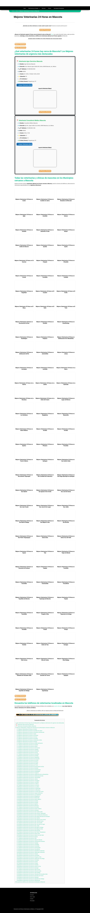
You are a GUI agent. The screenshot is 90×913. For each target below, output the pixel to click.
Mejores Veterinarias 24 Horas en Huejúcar (28, 772)
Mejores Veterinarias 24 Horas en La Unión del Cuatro (30, 791)
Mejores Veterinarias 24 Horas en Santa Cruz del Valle (30, 835)
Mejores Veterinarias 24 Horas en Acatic (27, 729)
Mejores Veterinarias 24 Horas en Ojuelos (27, 804)
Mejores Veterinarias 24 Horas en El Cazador (28, 758)
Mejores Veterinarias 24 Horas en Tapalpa (27, 843)
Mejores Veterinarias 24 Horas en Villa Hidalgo (28, 872)
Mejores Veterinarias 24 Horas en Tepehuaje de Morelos (31, 852)
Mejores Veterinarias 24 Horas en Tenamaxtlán (28, 847)
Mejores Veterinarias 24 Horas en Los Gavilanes (29, 794)
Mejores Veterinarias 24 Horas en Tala (26, 838)
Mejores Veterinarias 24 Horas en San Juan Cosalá (29, 822)
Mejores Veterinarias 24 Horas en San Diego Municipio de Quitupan (33, 816)
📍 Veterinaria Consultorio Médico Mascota (25, 726)
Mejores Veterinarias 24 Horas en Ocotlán (27, 800)
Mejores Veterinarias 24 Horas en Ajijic (26, 733)
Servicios (44, 8)
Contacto (32, 894)
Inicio (25, 8)
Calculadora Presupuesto (59, 8)
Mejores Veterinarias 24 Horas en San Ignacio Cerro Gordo (31, 819)
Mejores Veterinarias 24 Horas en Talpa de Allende (29, 839)
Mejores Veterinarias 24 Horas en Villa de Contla (29, 871)
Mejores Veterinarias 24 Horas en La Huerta (28, 785)
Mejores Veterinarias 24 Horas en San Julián (28, 825)
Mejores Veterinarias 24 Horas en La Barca (28, 783)
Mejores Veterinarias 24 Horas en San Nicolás (28, 830)
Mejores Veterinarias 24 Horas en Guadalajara (28, 771)
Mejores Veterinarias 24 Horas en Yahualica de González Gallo (32, 874)
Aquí (52, 34)
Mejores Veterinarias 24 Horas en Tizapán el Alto (29, 857)
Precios (49, 8)
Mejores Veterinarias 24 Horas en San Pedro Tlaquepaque (31, 832)
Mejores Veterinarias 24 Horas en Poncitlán (28, 807)
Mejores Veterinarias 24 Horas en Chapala (27, 749)
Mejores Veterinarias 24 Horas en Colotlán (27, 755)
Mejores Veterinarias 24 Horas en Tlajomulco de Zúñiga (30, 858)
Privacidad (32, 900)
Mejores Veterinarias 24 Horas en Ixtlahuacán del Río (30, 776)
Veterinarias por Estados (33, 8)
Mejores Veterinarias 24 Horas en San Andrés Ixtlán (30, 811)
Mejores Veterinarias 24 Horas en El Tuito (27, 765)
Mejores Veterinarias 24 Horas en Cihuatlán (28, 751)
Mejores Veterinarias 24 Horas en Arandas (27, 738)
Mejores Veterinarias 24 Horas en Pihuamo (28, 805)
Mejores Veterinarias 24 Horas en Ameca (27, 737)
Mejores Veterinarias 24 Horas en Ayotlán (27, 744)
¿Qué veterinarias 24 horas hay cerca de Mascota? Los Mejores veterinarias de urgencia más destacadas (39, 723)
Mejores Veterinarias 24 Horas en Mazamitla (28, 797)
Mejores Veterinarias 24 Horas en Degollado (28, 757)
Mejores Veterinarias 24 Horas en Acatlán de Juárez (29, 730)
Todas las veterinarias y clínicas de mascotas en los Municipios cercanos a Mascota (35, 727)
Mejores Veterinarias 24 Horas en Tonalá (27, 861)
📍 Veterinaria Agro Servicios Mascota (24, 724)
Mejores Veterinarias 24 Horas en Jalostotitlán (28, 777)
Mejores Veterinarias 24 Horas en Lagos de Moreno (30, 793)
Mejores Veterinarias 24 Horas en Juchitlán (28, 782)
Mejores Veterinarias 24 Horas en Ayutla (27, 746)
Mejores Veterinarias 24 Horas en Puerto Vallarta (29, 808)
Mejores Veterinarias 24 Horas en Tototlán (27, 864)
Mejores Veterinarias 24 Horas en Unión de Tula (29, 866)
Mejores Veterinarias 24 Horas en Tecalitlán (28, 844)
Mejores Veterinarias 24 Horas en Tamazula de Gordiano (31, 841)
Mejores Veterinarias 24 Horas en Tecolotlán (28, 846)
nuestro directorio (58, 706)
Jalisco (17, 11)
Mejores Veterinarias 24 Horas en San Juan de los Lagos (31, 824)
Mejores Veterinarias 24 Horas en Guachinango (29, 769)
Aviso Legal (32, 896)
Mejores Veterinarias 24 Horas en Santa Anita (28, 833)
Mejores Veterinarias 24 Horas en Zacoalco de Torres (30, 875)
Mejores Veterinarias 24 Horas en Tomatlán (28, 860)
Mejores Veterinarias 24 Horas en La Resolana (28, 790)
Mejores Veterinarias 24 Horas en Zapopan (28, 877)
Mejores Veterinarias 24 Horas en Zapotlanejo (28, 880)
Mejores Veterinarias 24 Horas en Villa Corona (28, 869)
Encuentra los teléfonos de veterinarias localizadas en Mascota (30, 882)
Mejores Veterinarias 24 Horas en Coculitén (28, 754)
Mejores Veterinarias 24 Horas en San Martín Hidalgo (30, 827)
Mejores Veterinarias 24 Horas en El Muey (27, 761)
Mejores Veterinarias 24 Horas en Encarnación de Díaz (30, 766)
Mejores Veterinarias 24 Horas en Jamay (27, 779)
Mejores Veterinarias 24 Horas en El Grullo (27, 760)
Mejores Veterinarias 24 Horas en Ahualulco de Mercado (30, 732)
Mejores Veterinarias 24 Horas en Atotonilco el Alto (29, 740)
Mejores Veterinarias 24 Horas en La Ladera (28, 786)
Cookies (31, 898)
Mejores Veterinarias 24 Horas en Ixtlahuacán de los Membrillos (32, 774)
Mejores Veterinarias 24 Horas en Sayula (27, 836)
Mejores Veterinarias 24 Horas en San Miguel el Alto (30, 829)
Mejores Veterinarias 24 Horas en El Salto (27, 763)
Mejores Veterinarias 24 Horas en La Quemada (28, 788)
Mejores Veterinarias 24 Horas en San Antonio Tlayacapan (31, 813)
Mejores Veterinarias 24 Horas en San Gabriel (28, 818)
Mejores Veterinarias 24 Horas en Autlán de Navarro (30, 743)
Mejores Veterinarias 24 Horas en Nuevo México (29, 799)
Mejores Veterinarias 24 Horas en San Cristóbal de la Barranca (32, 814)
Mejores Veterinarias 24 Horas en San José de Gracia (30, 821)
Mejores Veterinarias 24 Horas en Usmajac (28, 867)
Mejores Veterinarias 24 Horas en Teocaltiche (28, 849)
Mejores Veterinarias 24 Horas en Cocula (27, 752)
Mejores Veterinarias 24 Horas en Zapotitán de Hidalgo (30, 878)
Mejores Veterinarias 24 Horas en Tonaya (27, 863)
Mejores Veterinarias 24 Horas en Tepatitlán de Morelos (30, 850)
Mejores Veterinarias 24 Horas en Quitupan (28, 810)
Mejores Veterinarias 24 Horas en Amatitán (27, 735)
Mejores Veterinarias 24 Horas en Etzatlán (27, 768)
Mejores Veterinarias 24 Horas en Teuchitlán (28, 855)
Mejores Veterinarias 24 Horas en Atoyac (27, 741)
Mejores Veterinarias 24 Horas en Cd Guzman (28, 747)
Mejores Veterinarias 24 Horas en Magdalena (28, 796)
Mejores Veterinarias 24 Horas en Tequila (27, 853)
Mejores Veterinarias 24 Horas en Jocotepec (28, 780)
